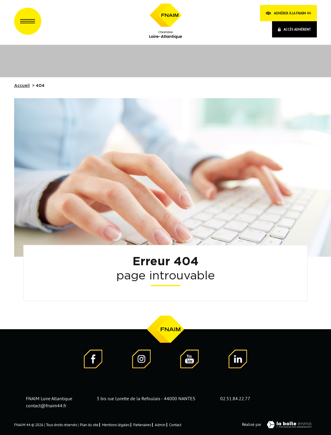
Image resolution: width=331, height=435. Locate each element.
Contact (175, 424)
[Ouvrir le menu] (27, 21)
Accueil (22, 86)
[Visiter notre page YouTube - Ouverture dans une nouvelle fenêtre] (189, 360)
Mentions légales (115, 424)
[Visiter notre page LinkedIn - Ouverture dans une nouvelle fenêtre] (237, 360)
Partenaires (142, 424)
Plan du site (89, 424)
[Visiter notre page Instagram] (141, 360)
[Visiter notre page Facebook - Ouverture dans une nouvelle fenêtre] (93, 360)
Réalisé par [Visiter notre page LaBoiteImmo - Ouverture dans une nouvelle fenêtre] (279, 424)
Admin (160, 424)
